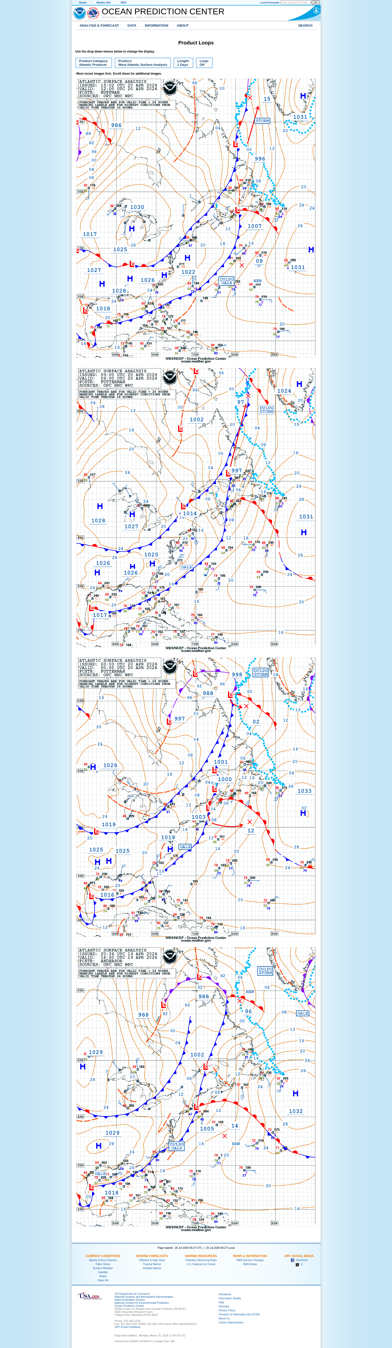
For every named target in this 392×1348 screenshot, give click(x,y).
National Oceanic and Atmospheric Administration (149, 17)
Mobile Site (104, 2)
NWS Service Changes (250, 1260)
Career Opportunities (231, 1322)
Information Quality (230, 1298)
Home (83, 2)
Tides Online (103, 1264)
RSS (123, 2)
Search (305, 25)
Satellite (103, 1272)
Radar (103, 1276)
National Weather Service (130, 1299)
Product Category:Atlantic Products (91, 63)
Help (221, 1302)
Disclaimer (225, 1294)
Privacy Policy (227, 1310)
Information (156, 25)
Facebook (299, 1260)
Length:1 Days (181, 63)
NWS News (250, 1264)
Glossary (224, 1306)
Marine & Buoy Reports (103, 1260)
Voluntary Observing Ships (201, 1260)
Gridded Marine (152, 1268)
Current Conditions (103, 1256)
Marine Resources (201, 1256)
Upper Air (102, 1280)
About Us (224, 1318)
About (183, 25)
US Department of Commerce (132, 1293)
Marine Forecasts (152, 1256)
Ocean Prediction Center (163, 11)
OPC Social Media (299, 1256)
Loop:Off (202, 63)
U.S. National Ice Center (201, 1264)
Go (315, 2)
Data (131, 25)
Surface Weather (103, 1268)
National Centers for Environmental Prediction (142, 1302)
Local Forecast (269, 2)
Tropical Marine (152, 1264)
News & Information (250, 1256)
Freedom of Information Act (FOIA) (239, 1314)
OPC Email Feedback (127, 1326)
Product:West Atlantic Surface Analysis (141, 63)
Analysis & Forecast (99, 25)
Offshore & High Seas (152, 1260)
